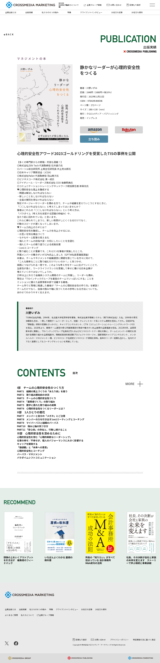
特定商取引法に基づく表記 (144, 639)
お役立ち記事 (117, 12)
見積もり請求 (134, 5)
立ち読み (94, 139)
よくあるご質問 (11, 615)
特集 (69, 12)
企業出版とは (10, 12)
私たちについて (72, 5)
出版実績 (29, 12)
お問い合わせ (114, 5)
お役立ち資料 (137, 12)
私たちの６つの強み (50, 12)
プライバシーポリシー (119, 639)
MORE (129, 384)
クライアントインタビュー (91, 12)
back (10, 34)
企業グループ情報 (92, 5)
